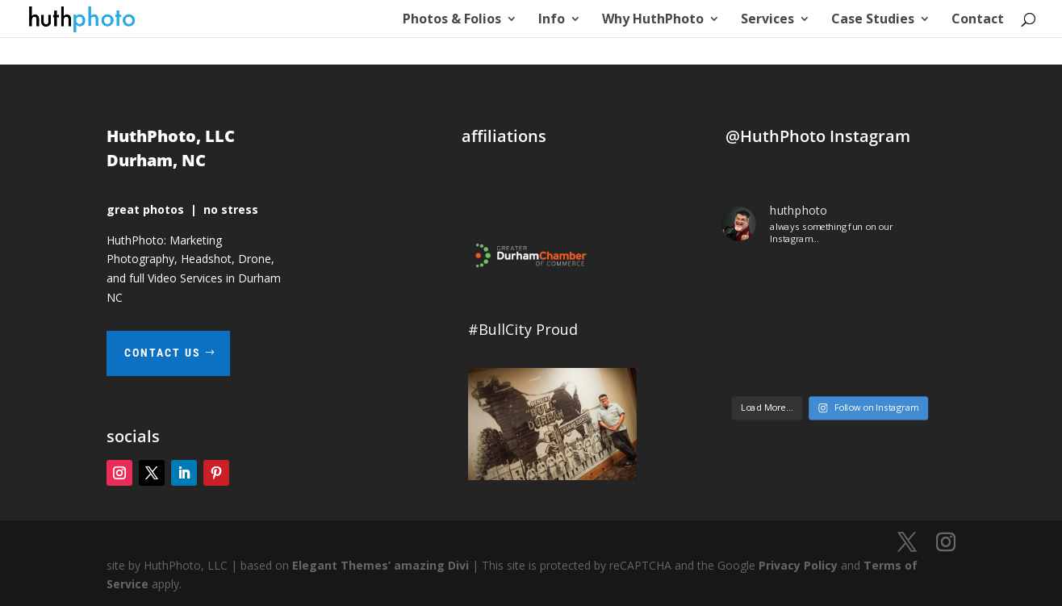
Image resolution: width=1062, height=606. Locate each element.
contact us (162, 352)
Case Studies (872, 20)
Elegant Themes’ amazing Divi (379, 565)
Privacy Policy (798, 565)
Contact (977, 20)
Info (551, 20)
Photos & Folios (452, 20)
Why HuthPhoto (653, 20)
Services (767, 20)
